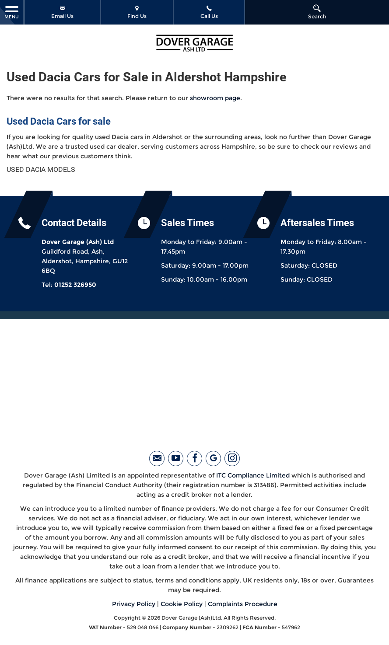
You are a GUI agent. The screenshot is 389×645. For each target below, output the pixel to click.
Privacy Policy (133, 604)
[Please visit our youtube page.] (175, 458)
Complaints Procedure (242, 604)
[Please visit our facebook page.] (194, 458)
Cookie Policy (182, 604)
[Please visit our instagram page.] (232, 458)
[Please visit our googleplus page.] (213, 458)
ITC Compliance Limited (253, 475)
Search (317, 11)
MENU (11, 12)
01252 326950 (75, 285)
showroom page (215, 98)
